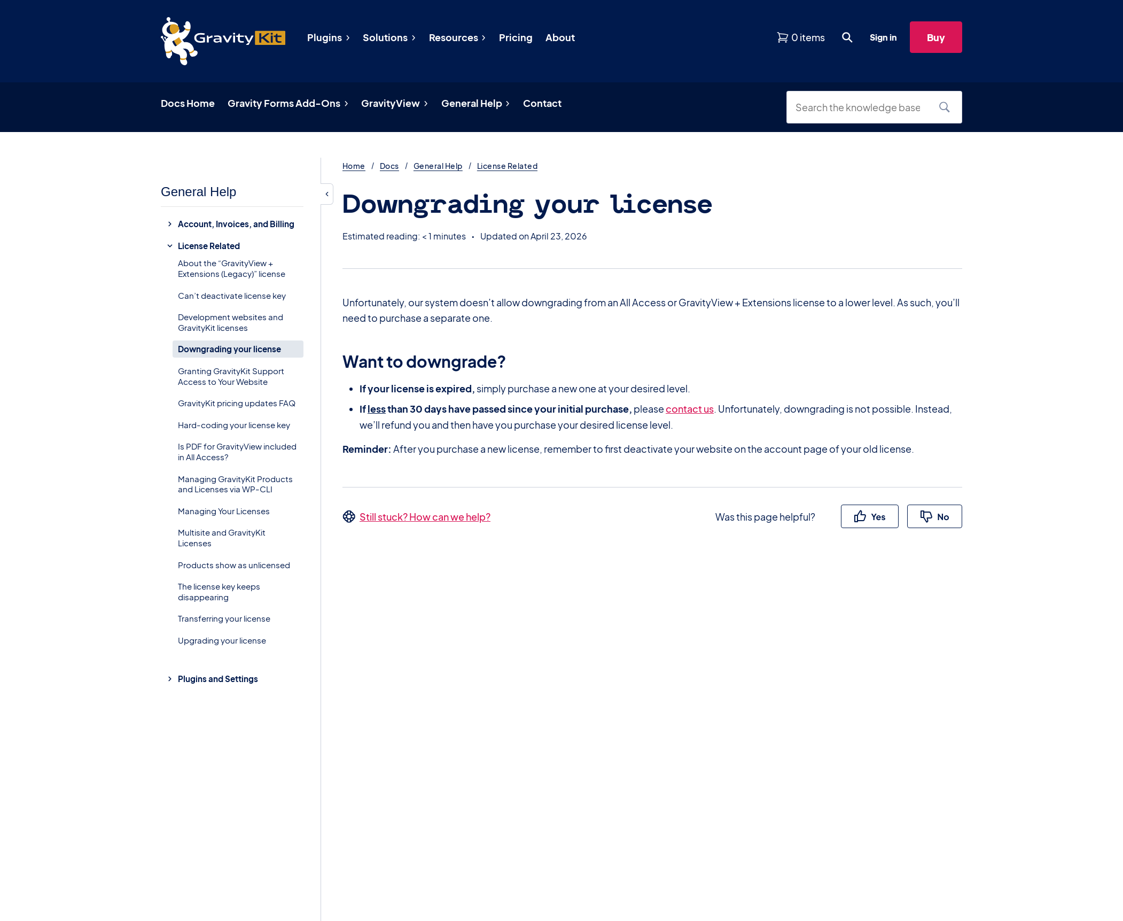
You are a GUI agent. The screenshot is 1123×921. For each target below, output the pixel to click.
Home (353, 166)
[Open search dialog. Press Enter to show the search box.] (847, 37)
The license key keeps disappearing (219, 591)
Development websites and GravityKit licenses (230, 322)
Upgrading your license (222, 640)
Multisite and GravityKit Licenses (222, 537)
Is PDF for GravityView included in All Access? (237, 451)
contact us (690, 409)
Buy (936, 37)
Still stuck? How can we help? (425, 516)
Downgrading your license (229, 349)
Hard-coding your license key (234, 425)
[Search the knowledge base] (862, 107)
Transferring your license (224, 618)
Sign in (883, 37)
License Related (507, 166)
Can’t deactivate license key (232, 295)
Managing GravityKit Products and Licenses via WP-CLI (235, 484)
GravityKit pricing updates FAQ (236, 403)
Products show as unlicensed (234, 565)
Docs (389, 166)
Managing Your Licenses (224, 511)
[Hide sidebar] (327, 194)
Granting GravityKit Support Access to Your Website (231, 376)
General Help (438, 166)
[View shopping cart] (800, 37)
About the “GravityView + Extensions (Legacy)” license (231, 268)
